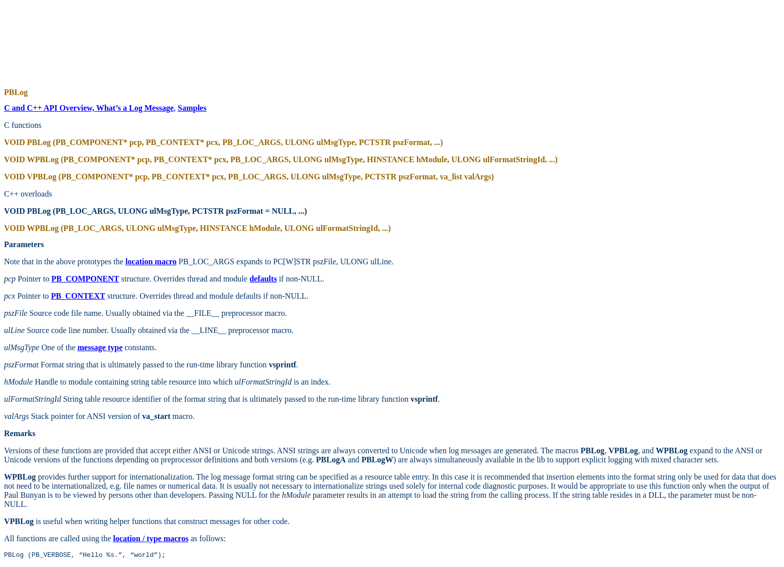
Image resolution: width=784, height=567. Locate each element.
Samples (192, 108)
